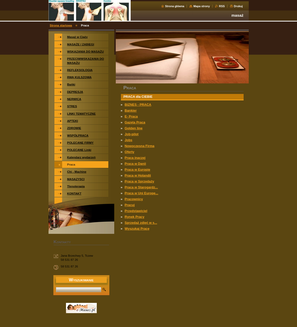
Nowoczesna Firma (140, 146)
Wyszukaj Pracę (137, 228)
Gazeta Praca (135, 122)
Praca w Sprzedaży (139, 181)
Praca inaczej (135, 158)
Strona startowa (61, 25)
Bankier (131, 110)
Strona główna (174, 6)
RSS (222, 6)
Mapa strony (201, 6)
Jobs (128, 140)
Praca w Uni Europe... (141, 193)
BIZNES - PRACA (138, 105)
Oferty (130, 152)
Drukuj (238, 6)
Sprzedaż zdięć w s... (141, 223)
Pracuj (130, 205)
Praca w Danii (135, 164)
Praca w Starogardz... (141, 187)
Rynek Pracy (135, 217)
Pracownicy (134, 199)
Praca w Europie (137, 169)
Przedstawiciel (136, 211)
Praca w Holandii (138, 175)
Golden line (134, 128)
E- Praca (131, 116)
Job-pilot (132, 134)
